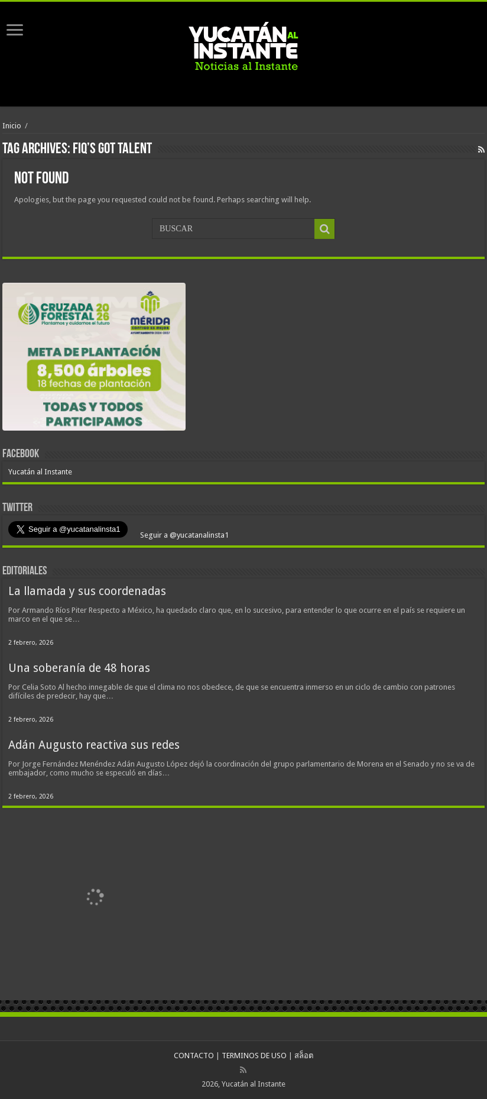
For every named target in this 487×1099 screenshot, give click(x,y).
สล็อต (303, 1055)
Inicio (11, 125)
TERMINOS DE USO (254, 1055)
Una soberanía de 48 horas (79, 668)
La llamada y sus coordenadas (87, 591)
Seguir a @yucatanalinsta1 (183, 535)
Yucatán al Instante (40, 471)
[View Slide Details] (94, 359)
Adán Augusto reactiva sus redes (94, 745)
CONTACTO (194, 1055)
